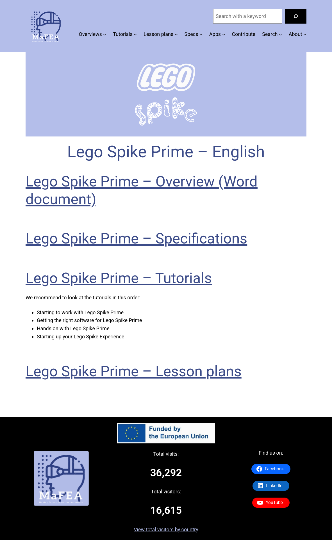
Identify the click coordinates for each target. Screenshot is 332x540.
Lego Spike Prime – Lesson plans (134, 371)
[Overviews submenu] (104, 34)
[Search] (295, 16)
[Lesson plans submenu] (176, 34)
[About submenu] (304, 34)
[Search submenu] (280, 34)
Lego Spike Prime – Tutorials (119, 278)
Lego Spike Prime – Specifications (136, 238)
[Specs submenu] (201, 34)
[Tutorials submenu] (135, 34)
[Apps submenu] (223, 34)
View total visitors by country (166, 529)
